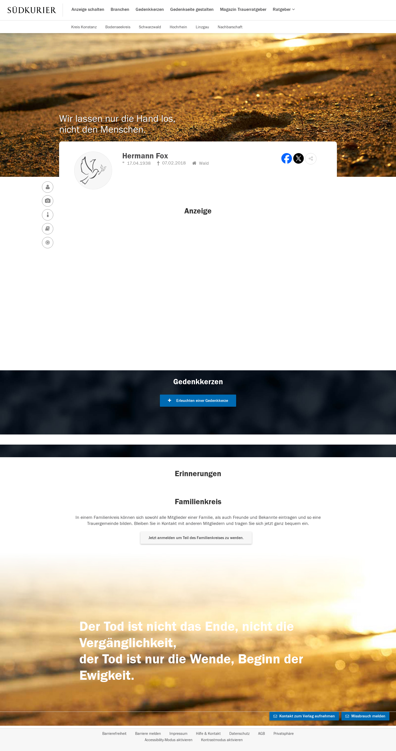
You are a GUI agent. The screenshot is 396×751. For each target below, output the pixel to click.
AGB (261, 734)
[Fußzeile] (198, 737)
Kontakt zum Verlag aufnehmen (304, 716)
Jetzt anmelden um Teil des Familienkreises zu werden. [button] (196, 538)
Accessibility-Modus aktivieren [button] (168, 740)
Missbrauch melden (365, 716)
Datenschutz (239, 734)
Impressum (178, 734)
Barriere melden (148, 734)
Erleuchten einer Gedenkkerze (198, 400)
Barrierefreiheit (114, 734)
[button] (310, 158)
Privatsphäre (284, 734)
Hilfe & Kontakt (208, 734)
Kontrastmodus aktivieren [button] (222, 740)
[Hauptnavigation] (198, 10)
